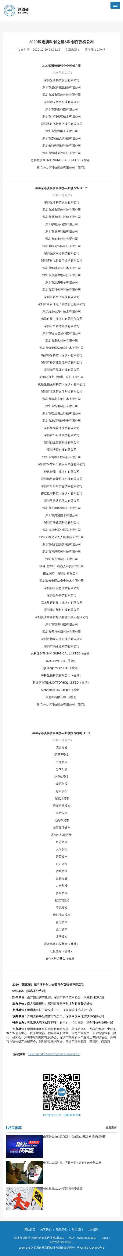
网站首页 (29, 1229)
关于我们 (45, 1229)
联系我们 (61, 1229)
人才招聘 (93, 1229)
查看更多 (111, 1127)
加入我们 (77, 1229)
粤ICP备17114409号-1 (90, 1247)
